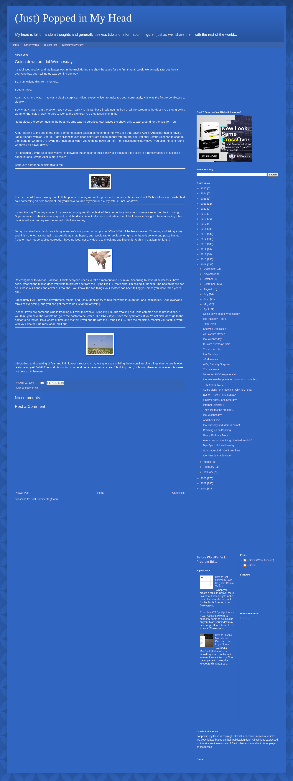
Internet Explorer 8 (213, 404)
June (207, 299)
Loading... (246, 618)
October (209, 278)
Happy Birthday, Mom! (215, 435)
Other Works (31, 44)
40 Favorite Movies (214, 334)
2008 (204, 478)
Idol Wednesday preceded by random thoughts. (230, 379)
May (206, 304)
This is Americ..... (213, 384)
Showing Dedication (214, 328)
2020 (204, 208)
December (210, 268)
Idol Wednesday (212, 339)
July (206, 294)
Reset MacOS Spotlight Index (217, 612)
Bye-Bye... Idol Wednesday (218, 445)
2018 (204, 218)
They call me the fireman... (218, 409)
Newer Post (22, 492)
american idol (31, 388)
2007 (204, 483)
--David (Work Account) (260, 560)
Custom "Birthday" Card (217, 344)
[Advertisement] (237, 80)
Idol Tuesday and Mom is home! (221, 425)
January (209, 472)
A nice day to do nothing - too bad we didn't (228, 440)
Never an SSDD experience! (219, 374)
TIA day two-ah (211, 369)
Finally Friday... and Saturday (220, 399)
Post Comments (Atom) (44, 499)
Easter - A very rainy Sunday (219, 394)
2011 (204, 254)
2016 (204, 228)
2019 (204, 213)
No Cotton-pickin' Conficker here (221, 450)
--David (251, 565)
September (210, 283)
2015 (204, 234)
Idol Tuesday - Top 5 (214, 318)
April (207, 309)
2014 (204, 239)
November (210, 273)
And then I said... (213, 420)
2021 (204, 203)
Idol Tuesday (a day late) (217, 455)
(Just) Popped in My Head (73, 18)
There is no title (212, 349)
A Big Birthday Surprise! (217, 364)
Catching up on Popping (217, 430)
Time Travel (210, 323)
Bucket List (50, 44)
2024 (204, 193)
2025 (204, 188)
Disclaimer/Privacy (72, 44)
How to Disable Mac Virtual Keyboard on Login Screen (224, 640)
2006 (204, 488)
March (208, 461)
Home (15, 44)
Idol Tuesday (210, 354)
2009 (204, 264)
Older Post (178, 492)
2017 (204, 223)
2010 (204, 259)
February (209, 466)
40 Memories (210, 359)
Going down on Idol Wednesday (221, 313)
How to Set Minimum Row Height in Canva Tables (224, 582)
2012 (204, 249)
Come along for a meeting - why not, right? (227, 389)
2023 (204, 198)
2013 (204, 244)
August (208, 289)
